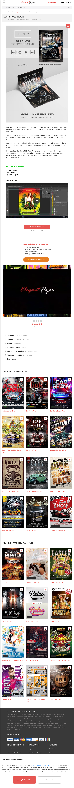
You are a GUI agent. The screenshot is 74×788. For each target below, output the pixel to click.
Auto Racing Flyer (8, 530)
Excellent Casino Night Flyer (60, 660)
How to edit (27, 355)
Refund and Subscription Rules (35, 754)
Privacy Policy (64, 771)
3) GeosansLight (12, 175)
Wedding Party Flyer (33, 582)
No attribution (37, 230)
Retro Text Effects (32, 621)
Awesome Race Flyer (57, 491)
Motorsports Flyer (8, 411)
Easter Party (54, 621)
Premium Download (37, 227)
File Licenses (11, 749)
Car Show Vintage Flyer (34, 491)
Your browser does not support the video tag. (37, 291)
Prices (50, 753)
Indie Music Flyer (32, 660)
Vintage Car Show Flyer (58, 450)
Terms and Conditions (14, 753)
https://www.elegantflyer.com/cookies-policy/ (13, 771)
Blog (29, 749)
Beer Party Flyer (55, 699)
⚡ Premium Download (36, 259)
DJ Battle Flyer (7, 621)
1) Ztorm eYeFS (11, 170)
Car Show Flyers (21, 335)
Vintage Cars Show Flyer (10, 491)
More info (24, 347)
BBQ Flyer (5, 582)
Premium (52, 3)
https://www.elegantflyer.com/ (41, 765)
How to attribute (31, 351)
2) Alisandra (10, 172)
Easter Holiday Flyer (57, 582)
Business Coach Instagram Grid (35, 700)
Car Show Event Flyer (57, 411)
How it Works (53, 749)
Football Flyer (7, 699)
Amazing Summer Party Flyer (12, 660)
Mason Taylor (19, 343)
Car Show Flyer (31, 411)
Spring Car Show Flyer (58, 530)
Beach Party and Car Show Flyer (11, 451)
